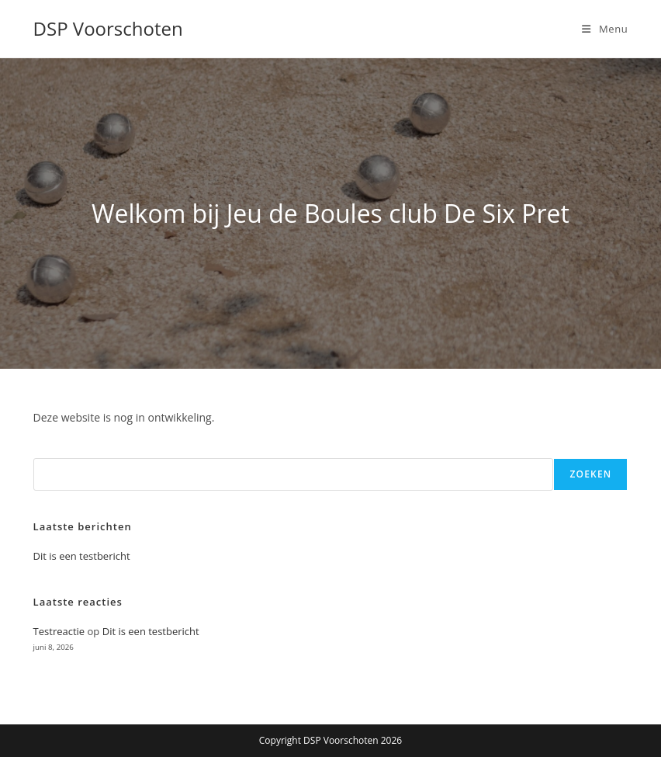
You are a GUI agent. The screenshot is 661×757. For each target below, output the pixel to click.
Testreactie (59, 631)
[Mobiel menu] (605, 29)
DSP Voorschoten (108, 28)
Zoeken (590, 474)
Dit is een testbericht (81, 556)
